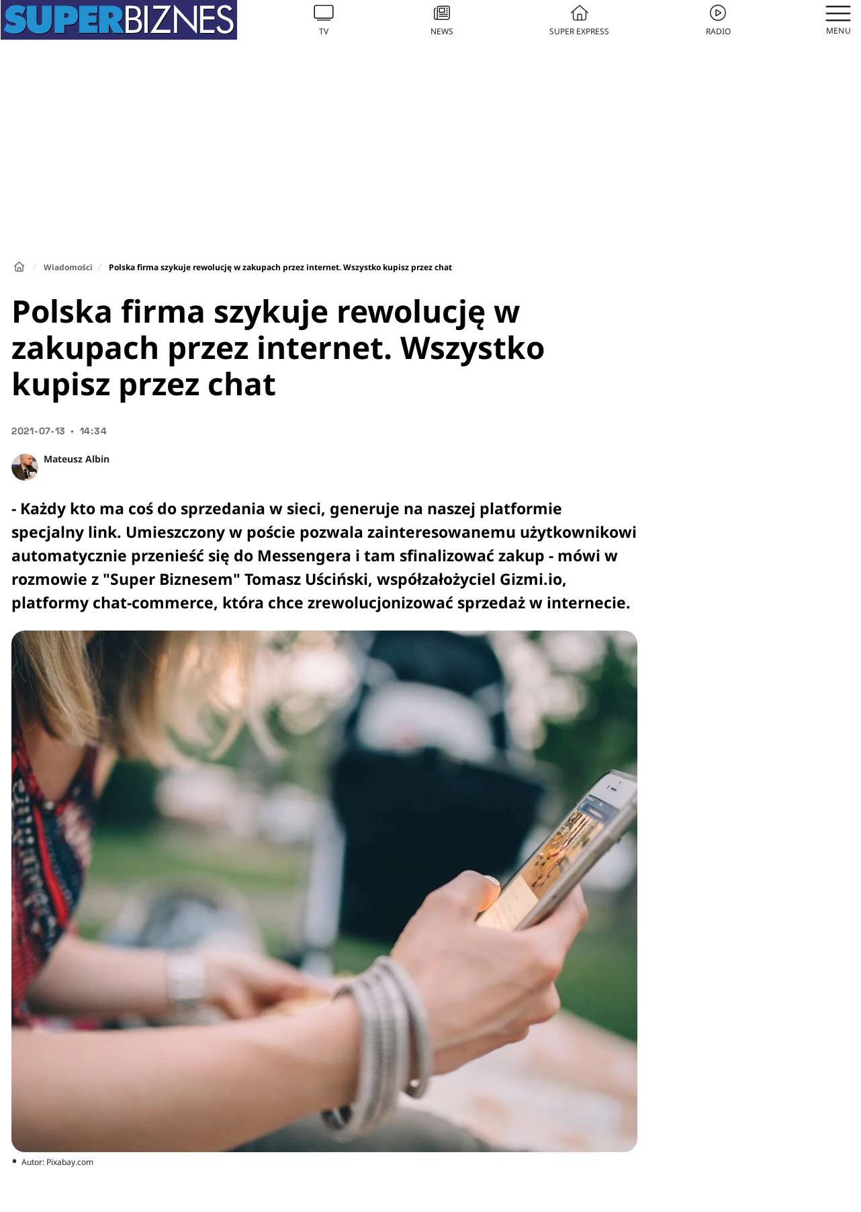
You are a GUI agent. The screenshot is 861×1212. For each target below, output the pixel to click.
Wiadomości (68, 267)
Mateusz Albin (76, 458)
